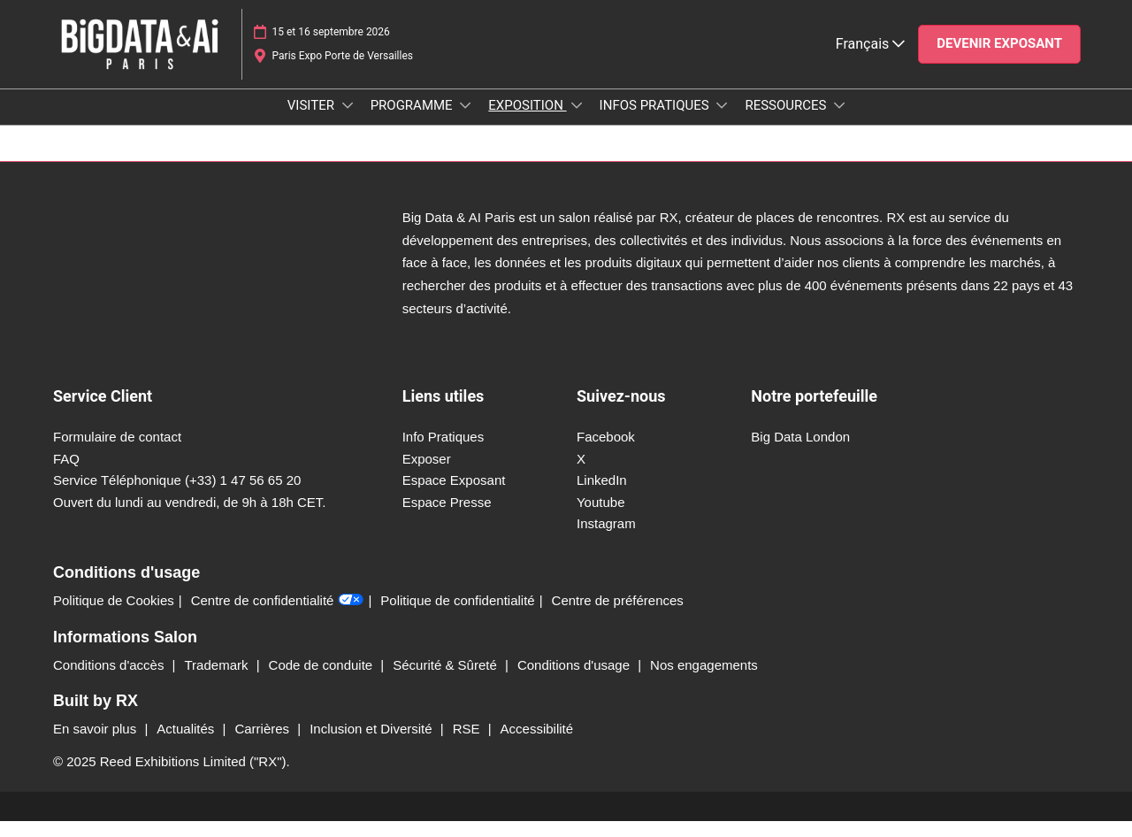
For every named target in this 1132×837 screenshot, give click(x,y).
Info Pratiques (443, 452)
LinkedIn (602, 495)
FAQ (66, 474)
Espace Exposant (454, 495)
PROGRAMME (413, 122)
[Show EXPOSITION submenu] (576, 122)
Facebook (606, 452)
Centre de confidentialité (277, 617)
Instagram (606, 539)
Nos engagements (704, 680)
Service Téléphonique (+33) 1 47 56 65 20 (177, 495)
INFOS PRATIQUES (656, 122)
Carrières (263, 744)
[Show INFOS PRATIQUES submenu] (721, 122)
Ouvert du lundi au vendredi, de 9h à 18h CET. (189, 518)
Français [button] (870, 60)
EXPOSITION (527, 122)
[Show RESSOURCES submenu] (839, 122)
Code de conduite (323, 680)
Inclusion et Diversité (373, 744)
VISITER (312, 122)
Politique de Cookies (113, 616)
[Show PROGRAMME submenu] (465, 122)
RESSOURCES (787, 122)
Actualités (187, 744)
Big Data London (800, 452)
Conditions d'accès (110, 680)
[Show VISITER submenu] (347, 122)
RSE (468, 744)
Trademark (218, 680)
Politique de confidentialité (457, 616)
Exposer (426, 474)
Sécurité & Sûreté (447, 680)
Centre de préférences (618, 616)
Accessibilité (537, 744)
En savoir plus (96, 744)
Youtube (601, 518)
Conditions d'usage (575, 680)
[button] (999, 61)
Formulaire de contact (117, 452)
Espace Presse (447, 518)
